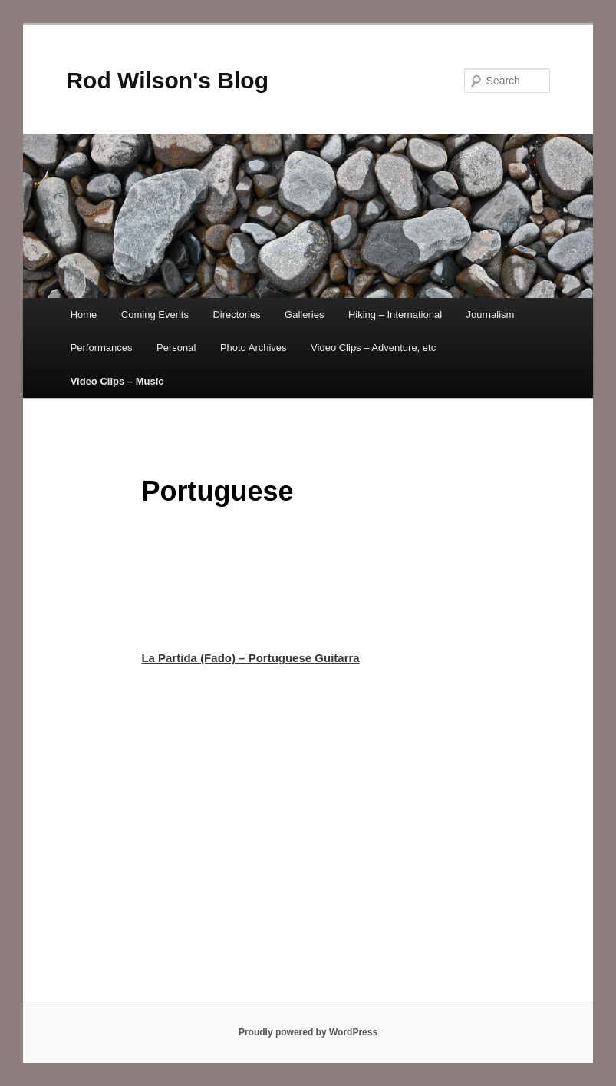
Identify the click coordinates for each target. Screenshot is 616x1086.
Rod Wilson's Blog (167, 80)
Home (84, 314)
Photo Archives (253, 347)
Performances (102, 347)
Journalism (490, 314)
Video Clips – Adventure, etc (373, 347)
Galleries (304, 314)
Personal (176, 347)
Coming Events (155, 314)
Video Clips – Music (117, 381)
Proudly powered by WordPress (308, 1032)
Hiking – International (395, 314)
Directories (236, 314)
